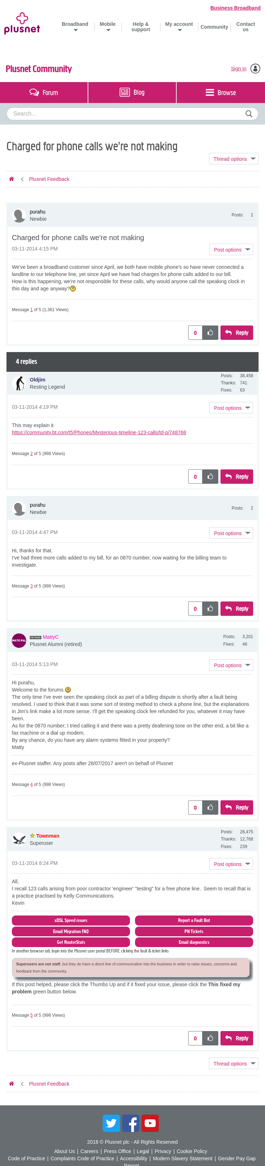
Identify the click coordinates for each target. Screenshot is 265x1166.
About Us (64, 1151)
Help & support (140, 26)
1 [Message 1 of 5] (32, 309)
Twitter (111, 1123)
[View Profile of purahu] (38, 212)
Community (214, 27)
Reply (242, 333)
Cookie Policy (192, 1151)
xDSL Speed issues (71, 920)
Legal (143, 1151)
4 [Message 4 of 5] (32, 784)
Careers (89, 1151)
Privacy (163, 1151)
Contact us (245, 26)
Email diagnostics (194, 942)
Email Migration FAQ (71, 931)
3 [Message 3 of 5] (32, 586)
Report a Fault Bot (194, 920)
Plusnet (22, 22)
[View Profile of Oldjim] (38, 380)
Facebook (130, 1123)
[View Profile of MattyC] (51, 637)
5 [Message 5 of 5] (32, 1015)
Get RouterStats (71, 942)
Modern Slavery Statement (183, 1158)
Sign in (238, 68)
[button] (231, 249)
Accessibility (133, 1158)
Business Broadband (235, 8)
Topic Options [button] (233, 158)
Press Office (117, 1151)
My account (179, 24)
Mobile (108, 24)
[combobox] (132, 113)
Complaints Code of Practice (82, 1158)
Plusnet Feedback (49, 179)
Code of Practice (26, 1158)
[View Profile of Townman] (47, 836)
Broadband (75, 24)
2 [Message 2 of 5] (32, 453)
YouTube (150, 1123)
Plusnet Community (39, 69)
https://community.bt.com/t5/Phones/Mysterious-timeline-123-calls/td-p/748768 (99, 432)
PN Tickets (194, 931)
